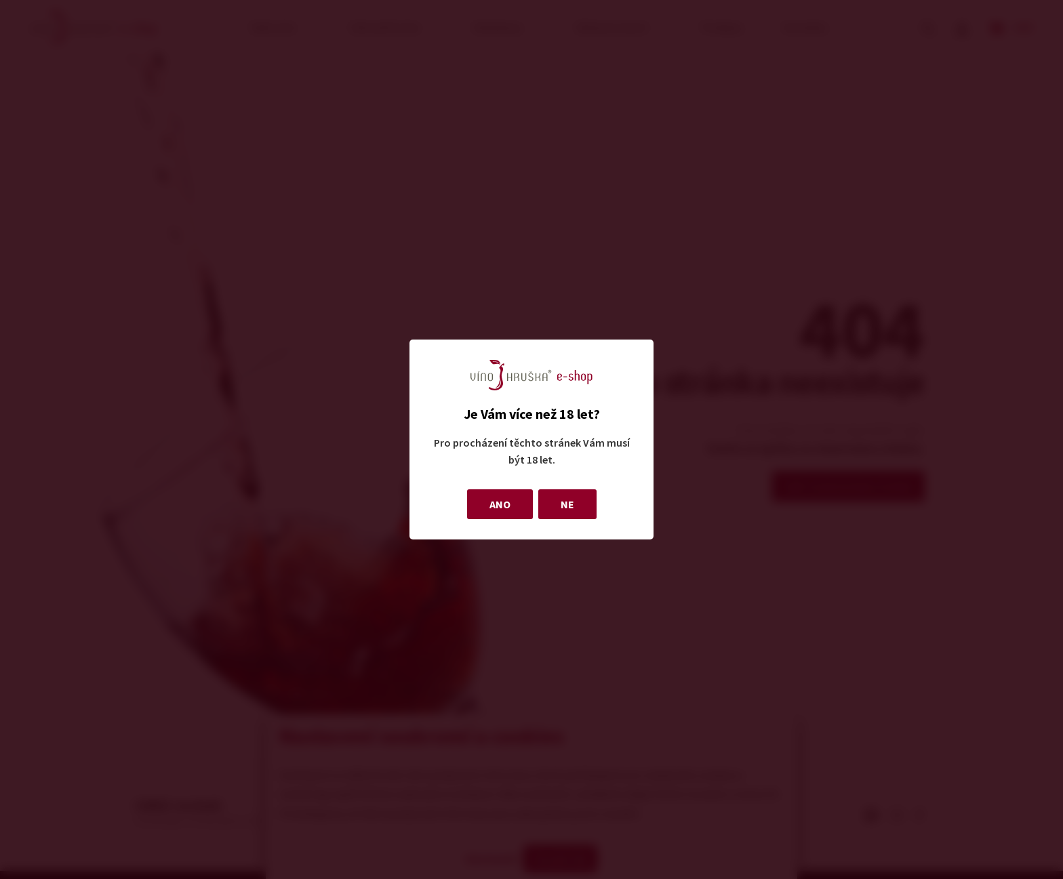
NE (567, 504)
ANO (499, 504)
